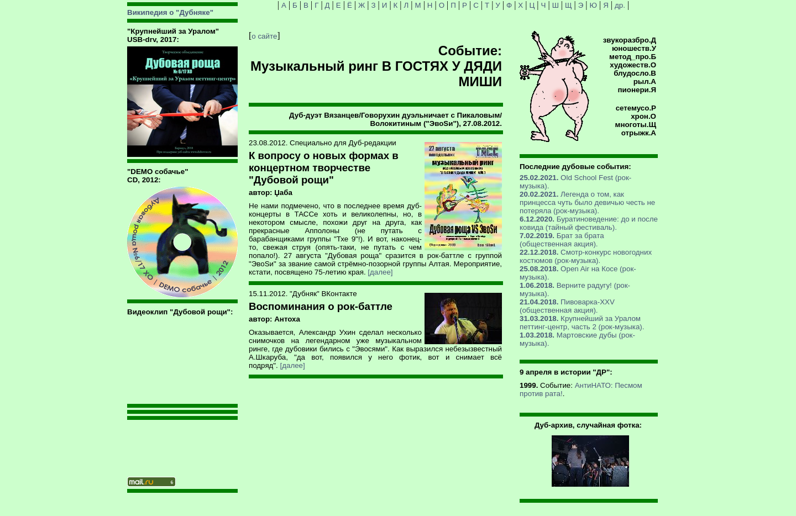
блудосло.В (635, 73)
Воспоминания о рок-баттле (320, 306)
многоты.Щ (635, 124)
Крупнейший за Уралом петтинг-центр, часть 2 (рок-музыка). (582, 322)
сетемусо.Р (636, 108)
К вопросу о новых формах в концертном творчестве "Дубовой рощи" (324, 168)
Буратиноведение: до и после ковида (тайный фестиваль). (589, 223)
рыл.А (644, 81)
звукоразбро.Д (629, 40)
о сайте (264, 36)
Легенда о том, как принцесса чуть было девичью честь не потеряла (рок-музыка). (587, 202)
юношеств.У (634, 48)
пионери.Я (637, 90)
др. (620, 5)
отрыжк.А (638, 133)
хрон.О (643, 116)
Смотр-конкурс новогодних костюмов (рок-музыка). (586, 256)
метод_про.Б (632, 56)
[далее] (380, 272)
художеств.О (633, 65)
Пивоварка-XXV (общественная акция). (567, 306)
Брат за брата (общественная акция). (562, 239)
